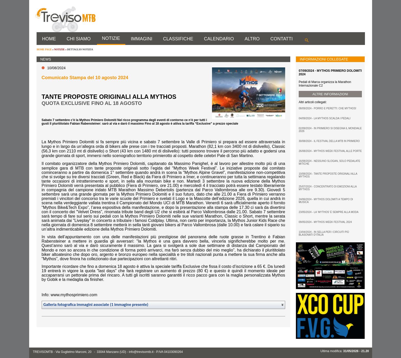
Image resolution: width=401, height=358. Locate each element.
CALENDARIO (219, 38)
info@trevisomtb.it (141, 352)
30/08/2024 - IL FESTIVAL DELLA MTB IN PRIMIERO (329, 141)
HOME (49, 38)
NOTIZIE (111, 38)
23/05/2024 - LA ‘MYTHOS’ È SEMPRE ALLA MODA (329, 212)
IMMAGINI (141, 38)
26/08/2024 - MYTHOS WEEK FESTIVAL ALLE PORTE (330, 151)
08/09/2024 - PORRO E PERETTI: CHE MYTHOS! (327, 108)
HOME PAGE (44, 49)
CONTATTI (281, 38)
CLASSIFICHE (178, 38)
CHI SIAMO (79, 38)
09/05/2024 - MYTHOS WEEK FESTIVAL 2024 (325, 222)
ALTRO (252, 38)
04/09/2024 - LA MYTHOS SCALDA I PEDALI (324, 118)
